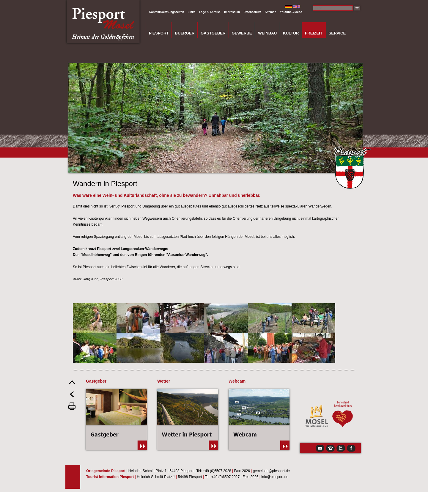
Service (337, 33)
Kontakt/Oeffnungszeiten (166, 12)
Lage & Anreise (209, 12)
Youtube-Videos (291, 12)
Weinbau (267, 33)
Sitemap (270, 12)
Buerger (184, 33)
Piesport (159, 33)
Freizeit (313, 33)
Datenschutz (252, 12)
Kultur (291, 33)
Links (191, 12)
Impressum (232, 12)
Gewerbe (242, 33)
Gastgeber (213, 33)
